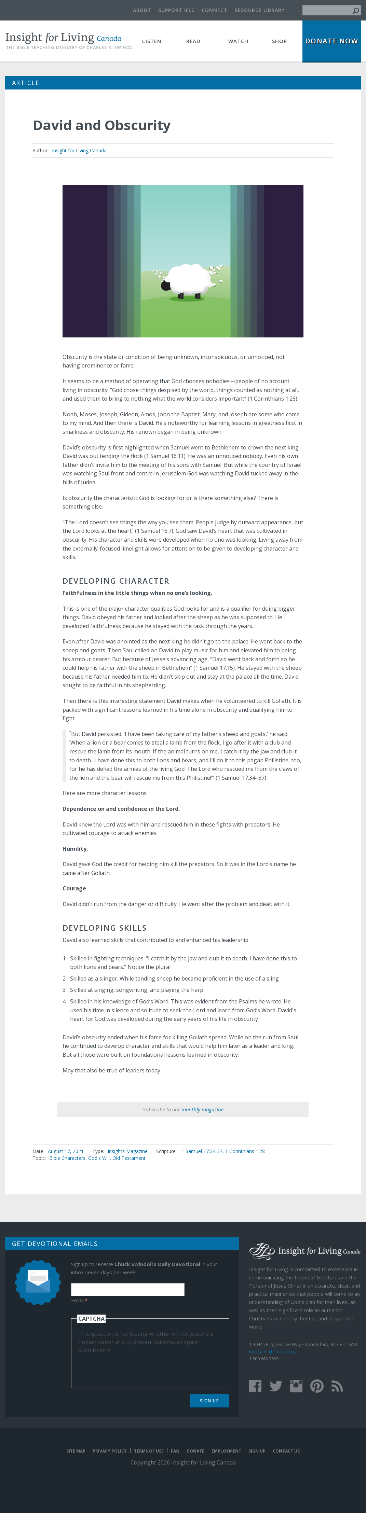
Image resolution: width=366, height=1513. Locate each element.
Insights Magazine (128, 1151)
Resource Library (259, 10)
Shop (279, 41)
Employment (226, 1451)
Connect (215, 10)
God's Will (99, 1158)
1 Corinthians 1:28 (245, 1151)
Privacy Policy (110, 1451)
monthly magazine (202, 1109)
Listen (151, 41)
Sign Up (209, 1401)
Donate (195, 1451)
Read (193, 41)
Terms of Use (149, 1451)
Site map (75, 1451)
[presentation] (130, 1367)
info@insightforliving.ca (273, 1351)
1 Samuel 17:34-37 (201, 1151)
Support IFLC (176, 10)
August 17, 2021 (66, 1151)
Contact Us (286, 1451)
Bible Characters (67, 1158)
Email (79, 1300)
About (142, 10)
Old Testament (129, 1158)
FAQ (175, 1451)
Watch (238, 41)
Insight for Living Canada (79, 150)
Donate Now (331, 40)
